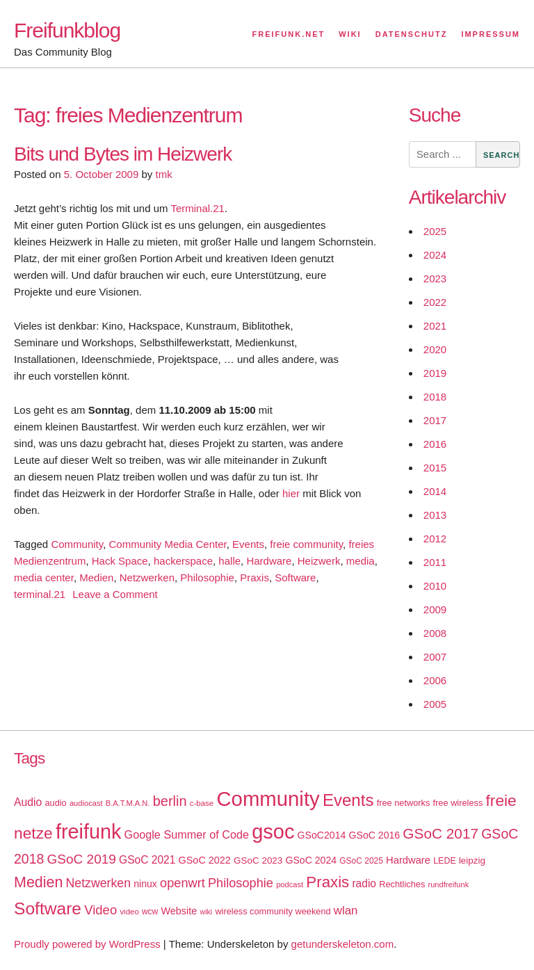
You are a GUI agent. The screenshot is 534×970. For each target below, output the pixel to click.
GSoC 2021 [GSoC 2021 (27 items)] (147, 860)
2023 (434, 278)
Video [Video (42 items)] (100, 910)
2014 (434, 491)
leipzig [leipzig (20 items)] (472, 860)
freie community (306, 544)
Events (248, 544)
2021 (434, 326)
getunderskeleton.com (342, 944)
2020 (434, 349)
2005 (434, 704)
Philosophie (207, 577)
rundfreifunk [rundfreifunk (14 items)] (448, 884)
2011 (434, 562)
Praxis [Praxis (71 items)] (327, 882)
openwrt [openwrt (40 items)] (182, 883)
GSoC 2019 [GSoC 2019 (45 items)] (81, 859)
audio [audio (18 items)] (55, 803)
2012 (434, 538)
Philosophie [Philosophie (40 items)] (240, 883)
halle (229, 561)
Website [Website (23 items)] (179, 910)
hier (291, 493)
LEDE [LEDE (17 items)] (444, 861)
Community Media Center (167, 544)
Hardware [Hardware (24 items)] (408, 860)
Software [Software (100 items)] (47, 908)
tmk (163, 174)
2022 (434, 302)
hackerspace (183, 561)
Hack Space (120, 561)
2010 (434, 586)
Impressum (490, 34)
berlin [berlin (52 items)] (170, 801)
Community (77, 544)
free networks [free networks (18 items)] (403, 803)
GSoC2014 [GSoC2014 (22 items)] (322, 835)
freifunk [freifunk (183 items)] (89, 832)
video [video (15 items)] (129, 911)
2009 (434, 609)
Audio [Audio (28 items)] (28, 802)
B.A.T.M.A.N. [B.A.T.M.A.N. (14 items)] (128, 803)
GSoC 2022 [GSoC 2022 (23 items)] (205, 860)
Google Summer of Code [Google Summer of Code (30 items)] (186, 834)
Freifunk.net (288, 34)
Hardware (268, 561)
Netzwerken (147, 577)
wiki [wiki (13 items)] (206, 911)
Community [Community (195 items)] (267, 798)
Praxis (254, 577)
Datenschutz (411, 34)
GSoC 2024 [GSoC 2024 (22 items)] (311, 860)
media (360, 561)
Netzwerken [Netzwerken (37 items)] (98, 883)
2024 (434, 255)
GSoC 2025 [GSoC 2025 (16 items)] (361, 861)
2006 (434, 680)
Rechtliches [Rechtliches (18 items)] (402, 884)
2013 (434, 515)
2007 (434, 657)
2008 (434, 633)
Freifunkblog (67, 30)
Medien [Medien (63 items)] (38, 882)
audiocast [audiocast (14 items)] (86, 803)
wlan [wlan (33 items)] (346, 910)
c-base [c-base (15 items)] (201, 803)
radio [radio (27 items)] (364, 883)
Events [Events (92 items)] (348, 800)
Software (295, 577)
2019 (434, 373)
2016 (434, 444)
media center (44, 577)
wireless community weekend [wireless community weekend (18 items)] (272, 911)
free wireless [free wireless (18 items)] (458, 803)
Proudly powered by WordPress (87, 944)
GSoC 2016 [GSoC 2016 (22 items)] (374, 835)
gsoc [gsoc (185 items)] (273, 832)
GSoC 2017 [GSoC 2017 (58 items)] (440, 833)
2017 (434, 420)
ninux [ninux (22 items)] (145, 883)
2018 (434, 397)
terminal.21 (39, 594)
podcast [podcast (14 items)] (289, 884)
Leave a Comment (115, 594)
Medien (96, 577)
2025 (434, 231)
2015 (434, 468)
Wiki (350, 34)
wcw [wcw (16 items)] (150, 911)
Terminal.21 (197, 208)
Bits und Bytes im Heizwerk (123, 154)
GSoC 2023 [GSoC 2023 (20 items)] (258, 860)
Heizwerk (319, 561)
